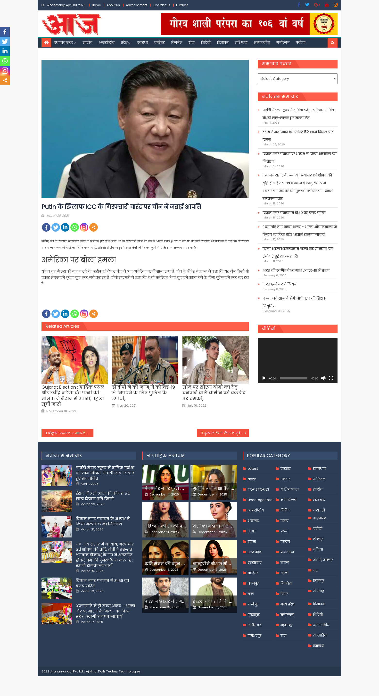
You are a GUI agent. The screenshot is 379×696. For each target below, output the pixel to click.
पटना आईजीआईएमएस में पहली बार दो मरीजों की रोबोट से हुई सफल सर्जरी (298, 252)
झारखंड (285, 468)
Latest (253, 468)
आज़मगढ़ (319, 518)
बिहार (284, 593)
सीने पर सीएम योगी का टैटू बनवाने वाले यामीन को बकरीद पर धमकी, (214, 392)
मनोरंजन (282, 42)
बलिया (318, 549)
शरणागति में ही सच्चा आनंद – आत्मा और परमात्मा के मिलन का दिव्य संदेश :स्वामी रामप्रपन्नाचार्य (300, 230)
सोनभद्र (318, 591)
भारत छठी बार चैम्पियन (280, 284)
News (252, 479)
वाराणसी (319, 510)
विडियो (206, 42)
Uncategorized (260, 499)
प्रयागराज (287, 552)
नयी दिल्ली (288, 499)
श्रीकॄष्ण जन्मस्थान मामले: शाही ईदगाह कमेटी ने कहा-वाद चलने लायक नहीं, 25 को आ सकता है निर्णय (70, 433)
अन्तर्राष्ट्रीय (107, 42)
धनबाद (285, 479)
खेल (192, 42)
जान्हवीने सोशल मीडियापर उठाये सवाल (228, 564)
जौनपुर (318, 539)
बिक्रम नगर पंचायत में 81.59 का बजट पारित (294, 212)
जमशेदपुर (254, 635)
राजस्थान (319, 468)
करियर (159, 42)
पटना (284, 531)
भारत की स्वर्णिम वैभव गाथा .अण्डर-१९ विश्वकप (296, 270)
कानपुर (253, 583)
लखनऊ (319, 499)
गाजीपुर (253, 604)
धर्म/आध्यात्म (289, 489)
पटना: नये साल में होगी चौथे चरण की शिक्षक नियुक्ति (294, 302)
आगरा (252, 531)
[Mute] (323, 378)
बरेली (284, 572)
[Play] (264, 378)
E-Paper (182, 5)
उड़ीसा (252, 541)
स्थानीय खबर (63, 42)
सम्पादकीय (262, 42)
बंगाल (284, 562)
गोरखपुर (254, 614)
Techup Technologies (123, 671)
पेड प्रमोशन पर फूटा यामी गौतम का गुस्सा (181, 488)
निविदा (285, 510)
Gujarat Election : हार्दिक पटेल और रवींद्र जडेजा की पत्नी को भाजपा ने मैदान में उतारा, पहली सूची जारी (72, 395)
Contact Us (161, 5)
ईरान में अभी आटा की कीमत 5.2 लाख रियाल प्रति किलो (298, 135)
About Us (113, 5)
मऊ (316, 570)
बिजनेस (176, 42)
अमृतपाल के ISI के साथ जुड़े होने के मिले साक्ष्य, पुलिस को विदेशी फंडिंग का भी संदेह (225, 433)
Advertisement (136, 5)
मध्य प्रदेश (287, 604)
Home (96, 5)
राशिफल (241, 42)
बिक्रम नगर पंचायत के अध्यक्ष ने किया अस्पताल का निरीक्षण (300, 157)
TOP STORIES (258, 489)
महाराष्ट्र (286, 625)
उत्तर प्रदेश (255, 552)
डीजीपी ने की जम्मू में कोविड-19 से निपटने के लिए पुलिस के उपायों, (143, 392)
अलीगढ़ (253, 520)
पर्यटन (300, 42)
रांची (283, 635)
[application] (298, 360)
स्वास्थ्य (142, 42)
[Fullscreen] (331, 378)
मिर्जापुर (318, 580)
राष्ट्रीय (87, 42)
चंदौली (317, 528)
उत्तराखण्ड (255, 562)
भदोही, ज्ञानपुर (323, 559)
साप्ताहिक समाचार (165, 456)
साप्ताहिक (320, 635)
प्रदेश (124, 42)
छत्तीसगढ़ (254, 625)
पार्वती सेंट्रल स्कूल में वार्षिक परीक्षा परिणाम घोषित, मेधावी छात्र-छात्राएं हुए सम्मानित (299, 114)
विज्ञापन (223, 42)
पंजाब (284, 520)
